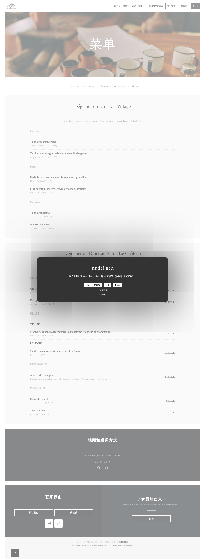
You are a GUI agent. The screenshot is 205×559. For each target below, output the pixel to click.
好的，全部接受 (93, 285)
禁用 (107, 285)
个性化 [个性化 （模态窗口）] (118, 285)
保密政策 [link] (103, 290)
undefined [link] (103, 294)
